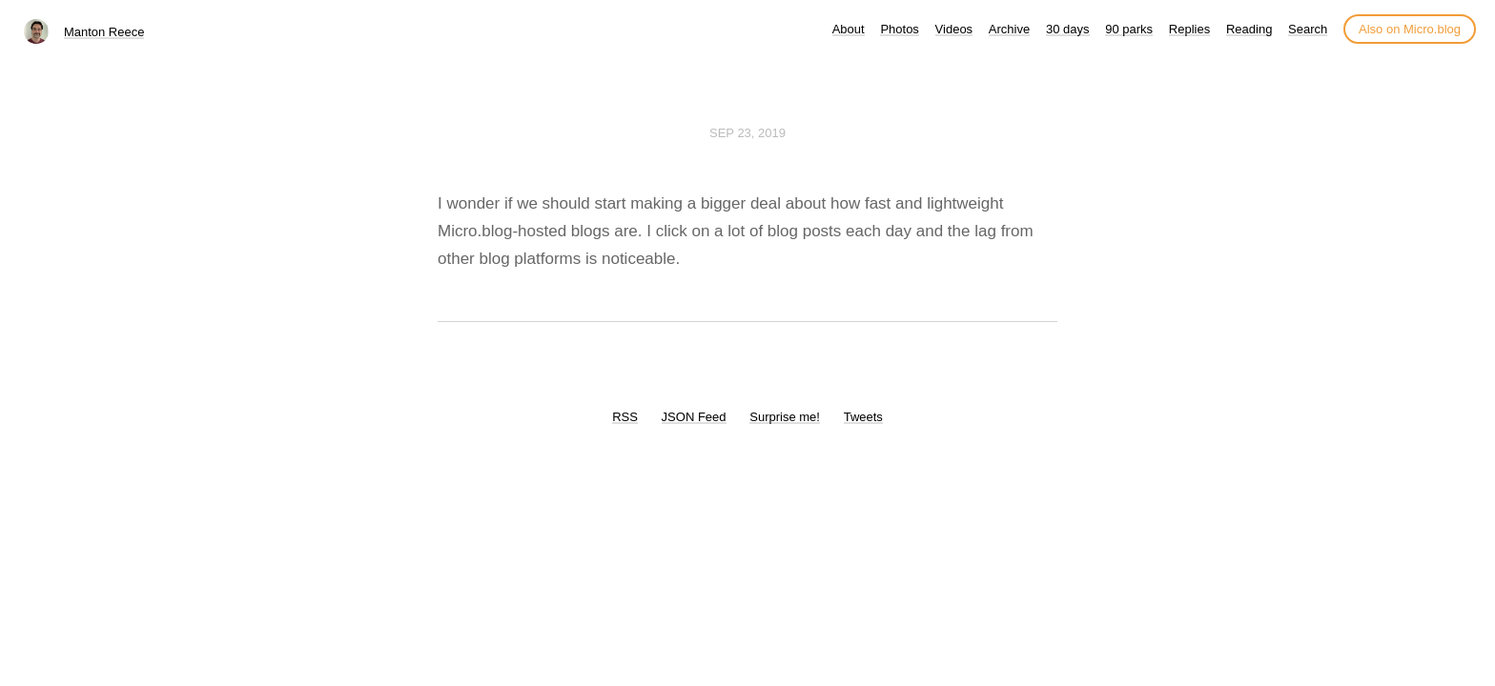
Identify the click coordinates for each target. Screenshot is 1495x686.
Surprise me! (784, 417)
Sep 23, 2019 (747, 133)
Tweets (863, 417)
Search (1307, 29)
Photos (899, 29)
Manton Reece (104, 32)
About (848, 29)
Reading (1249, 29)
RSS (625, 417)
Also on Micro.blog (1410, 29)
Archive (1009, 29)
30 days (1068, 29)
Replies (1189, 29)
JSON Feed (694, 417)
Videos (954, 29)
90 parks (1129, 29)
